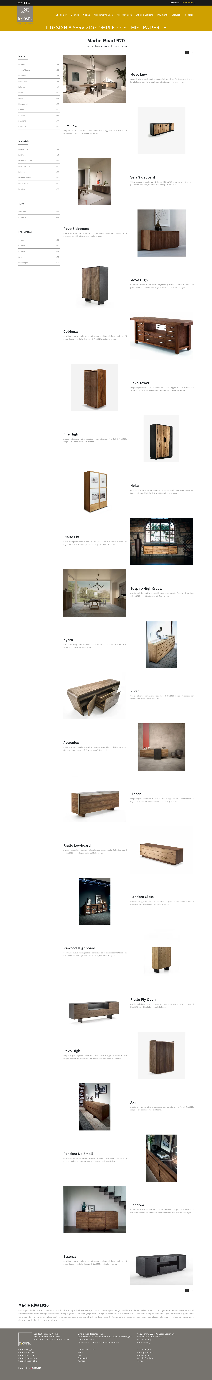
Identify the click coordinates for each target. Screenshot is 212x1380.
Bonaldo (38, 64)
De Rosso (38, 75)
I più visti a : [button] (25, 231)
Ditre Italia (38, 81)
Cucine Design (25, 1349)
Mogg (38, 98)
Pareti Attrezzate (86, 1349)
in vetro (38, 189)
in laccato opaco (38, 166)
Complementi (143, 1355)
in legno (38, 172)
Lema (38, 92)
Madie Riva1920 (121, 46)
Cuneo (38, 240)
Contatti (189, 15)
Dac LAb (75, 15)
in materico (38, 183)
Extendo (38, 87)
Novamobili (38, 104)
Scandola (38, 126)
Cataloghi (176, 15)
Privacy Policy (144, 1339)
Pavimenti (162, 15)
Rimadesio (38, 115)
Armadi (81, 1361)
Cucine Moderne (26, 1352)
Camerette (83, 1358)
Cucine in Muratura (27, 1358)
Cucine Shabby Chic (27, 1361)
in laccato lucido (38, 160)
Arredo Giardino (145, 1358)
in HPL (38, 155)
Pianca (38, 109)
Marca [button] (21, 56)
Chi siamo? (61, 15)
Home (87, 46)
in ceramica (38, 149)
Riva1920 (38, 121)
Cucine (86, 15)
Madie (110, 46)
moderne (38, 217)
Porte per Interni (145, 1352)
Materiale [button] (23, 141)
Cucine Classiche (26, 1355)
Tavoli (140, 1361)
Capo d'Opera (38, 70)
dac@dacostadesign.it (95, 1334)
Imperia (38, 251)
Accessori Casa (124, 15)
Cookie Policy (143, 1342)
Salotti (81, 1352)
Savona (38, 257)
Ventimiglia (38, 262)
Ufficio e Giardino (144, 15)
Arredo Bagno (144, 1349)
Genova (38, 245)
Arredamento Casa (103, 15)
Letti (80, 1355)
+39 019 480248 (187, 2)
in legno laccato (38, 177)
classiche (38, 211)
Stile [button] (21, 203)
